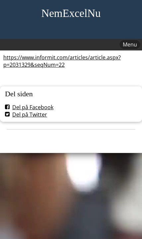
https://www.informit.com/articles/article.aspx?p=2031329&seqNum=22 (62, 61)
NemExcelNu (71, 13)
